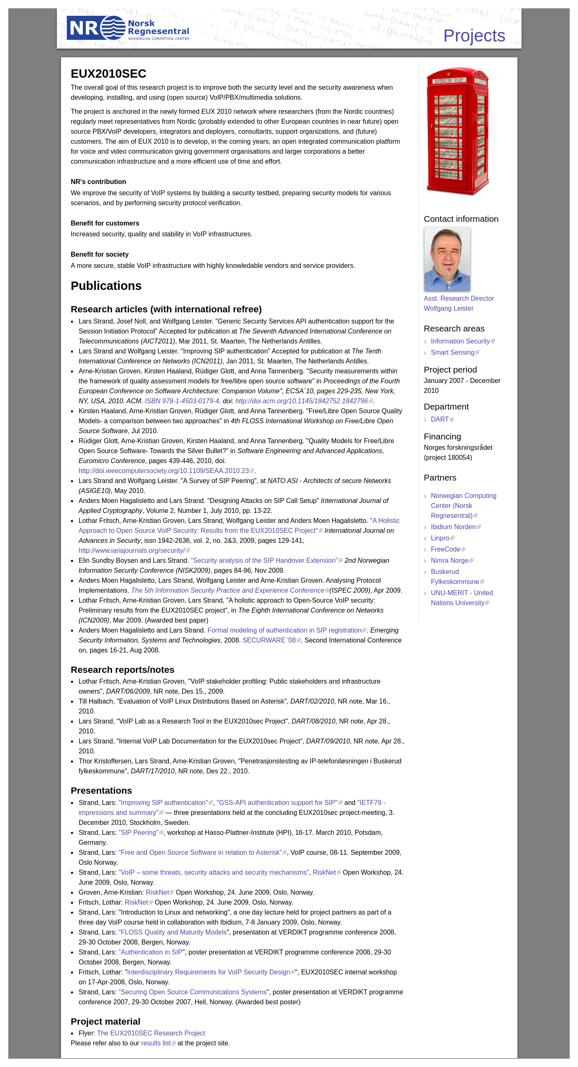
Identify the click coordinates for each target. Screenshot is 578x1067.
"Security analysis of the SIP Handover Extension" (264, 560)
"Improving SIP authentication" (163, 802)
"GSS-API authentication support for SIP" (277, 802)
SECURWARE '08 (269, 640)
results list (156, 1043)
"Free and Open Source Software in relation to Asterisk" (200, 852)
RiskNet (324, 872)
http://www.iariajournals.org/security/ (132, 550)
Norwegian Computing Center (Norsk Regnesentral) (463, 505)
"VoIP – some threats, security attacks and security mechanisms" (214, 872)
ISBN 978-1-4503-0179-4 (182, 401)
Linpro (440, 538)
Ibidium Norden (453, 526)
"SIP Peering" (139, 832)
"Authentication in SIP (151, 952)
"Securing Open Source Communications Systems (193, 992)
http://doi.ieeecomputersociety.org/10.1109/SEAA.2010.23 (164, 470)
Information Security (460, 341)
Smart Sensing (452, 352)
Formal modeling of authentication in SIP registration (284, 630)
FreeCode (445, 549)
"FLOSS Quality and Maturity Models (173, 932)
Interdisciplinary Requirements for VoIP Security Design (208, 972)
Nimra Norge (449, 560)
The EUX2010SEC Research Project (151, 1033)
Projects (474, 35)
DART (440, 419)
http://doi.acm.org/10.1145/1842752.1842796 (301, 401)
